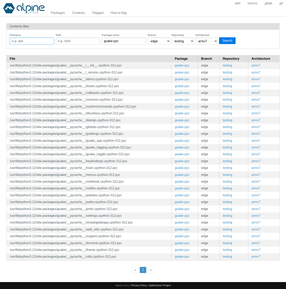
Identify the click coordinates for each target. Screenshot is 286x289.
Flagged (97, 12)
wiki (237, 3)
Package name (110, 35)
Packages (58, 12)
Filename (15, 35)
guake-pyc (182, 65)
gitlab (268, 3)
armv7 (255, 65)
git (281, 3)
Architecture (202, 35)
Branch (152, 35)
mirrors (252, 3)
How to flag (119, 12)
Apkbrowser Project (160, 285)
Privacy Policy (139, 285)
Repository (178, 35)
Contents (78, 12)
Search (227, 40)
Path (58, 35)
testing (227, 65)
